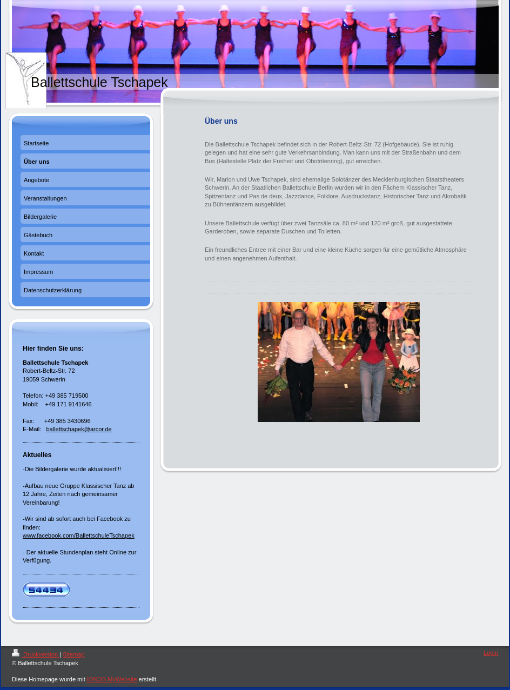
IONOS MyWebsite (112, 679)
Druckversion (35, 654)
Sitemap (73, 654)
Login (491, 652)
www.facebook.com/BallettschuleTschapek (79, 535)
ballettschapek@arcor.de (78, 429)
